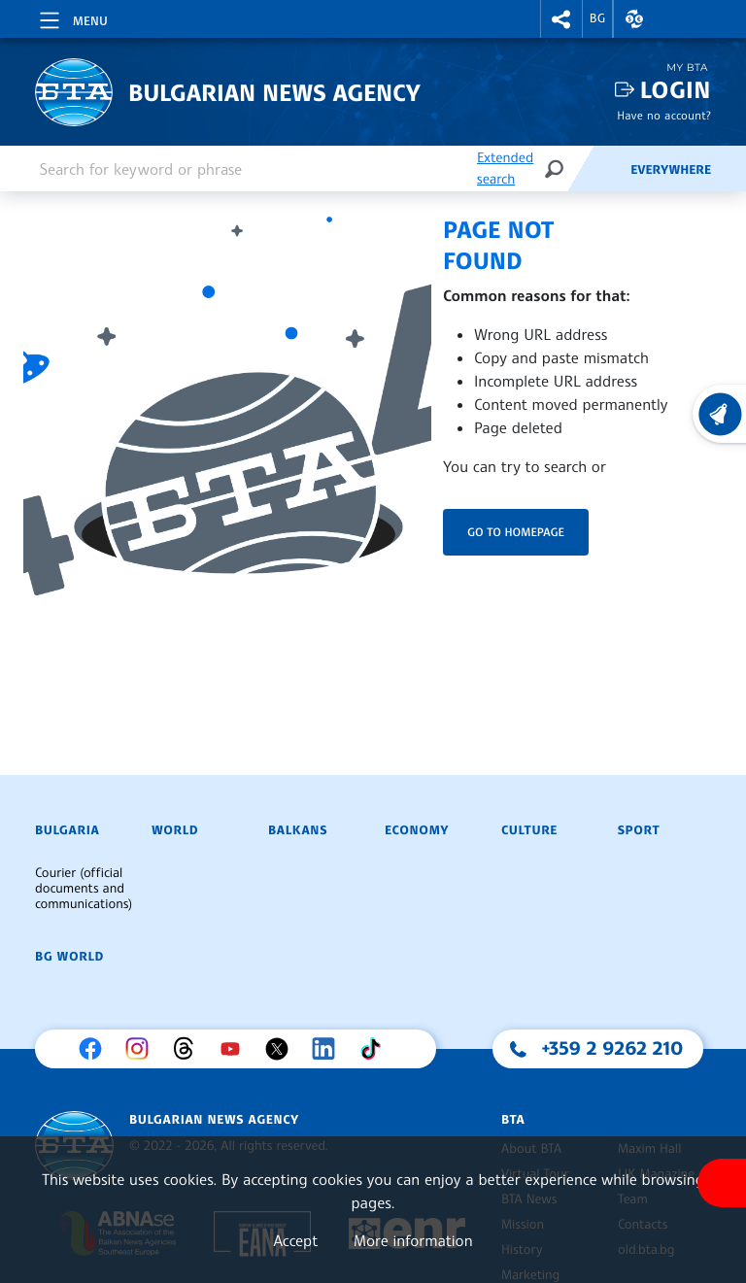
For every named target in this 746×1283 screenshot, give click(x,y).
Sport (639, 830)
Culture (529, 830)
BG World (69, 956)
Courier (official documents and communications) (83, 888)
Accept (295, 1240)
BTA (513, 1120)
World (175, 830)
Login (675, 90)
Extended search (505, 168)
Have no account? (664, 115)
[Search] (553, 168)
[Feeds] (598, 169)
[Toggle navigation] (71, 17)
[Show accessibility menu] (721, 1183)
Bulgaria (67, 830)
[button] (561, 19)
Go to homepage (515, 531)
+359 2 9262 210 (613, 1048)
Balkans (297, 830)
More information (413, 1240)
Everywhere (670, 170)
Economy (417, 830)
